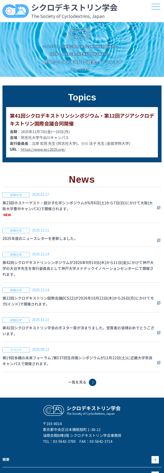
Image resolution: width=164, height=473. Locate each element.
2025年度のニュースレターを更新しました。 (40, 238)
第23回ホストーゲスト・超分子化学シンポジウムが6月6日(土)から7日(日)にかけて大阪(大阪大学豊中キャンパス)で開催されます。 (77, 206)
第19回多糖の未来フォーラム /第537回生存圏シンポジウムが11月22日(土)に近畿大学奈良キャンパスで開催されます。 (77, 361)
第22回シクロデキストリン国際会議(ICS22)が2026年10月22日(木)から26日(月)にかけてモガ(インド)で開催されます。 (78, 301)
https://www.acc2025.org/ (43, 149)
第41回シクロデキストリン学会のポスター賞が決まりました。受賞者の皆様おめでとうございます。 (78, 331)
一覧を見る (77, 382)
